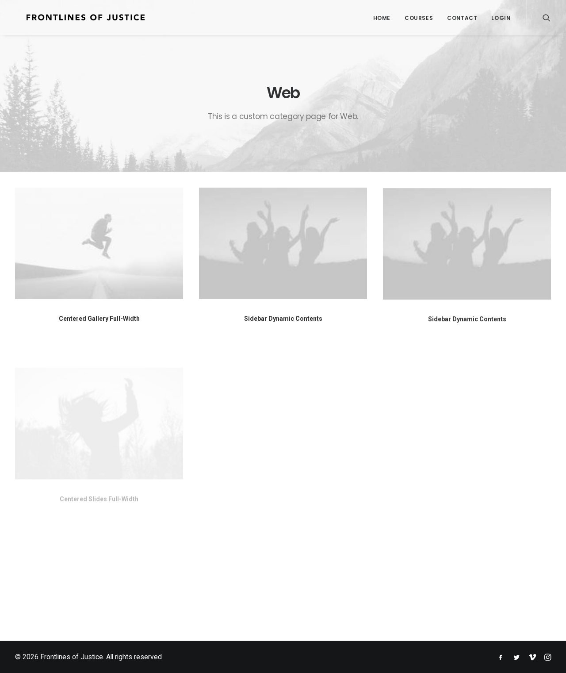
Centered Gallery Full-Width (99, 318)
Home (381, 18)
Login (500, 18)
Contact (462, 18)
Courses (419, 18)
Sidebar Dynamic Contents (283, 319)
